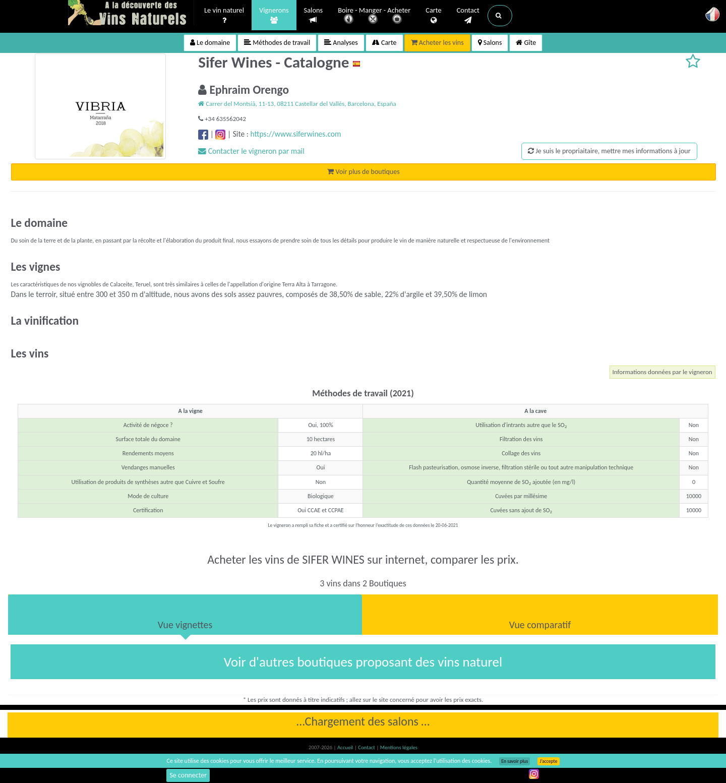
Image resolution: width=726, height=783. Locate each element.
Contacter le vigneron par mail (251, 151)
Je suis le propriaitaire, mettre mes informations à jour (609, 151)
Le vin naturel (224, 16)
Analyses (341, 42)
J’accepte (548, 761)
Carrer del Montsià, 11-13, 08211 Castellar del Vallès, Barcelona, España (297, 103)
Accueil (345, 747)
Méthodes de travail (277, 42)
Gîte (526, 42)
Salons (313, 15)
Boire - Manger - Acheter (374, 16)
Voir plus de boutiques (363, 171)
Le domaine (210, 42)
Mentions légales (398, 747)
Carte (433, 16)
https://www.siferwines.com (295, 134)
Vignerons (274, 16)
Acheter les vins (437, 42)
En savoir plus (514, 761)
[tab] (185, 614)
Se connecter (188, 775)
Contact (468, 16)
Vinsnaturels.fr (131, 13)
